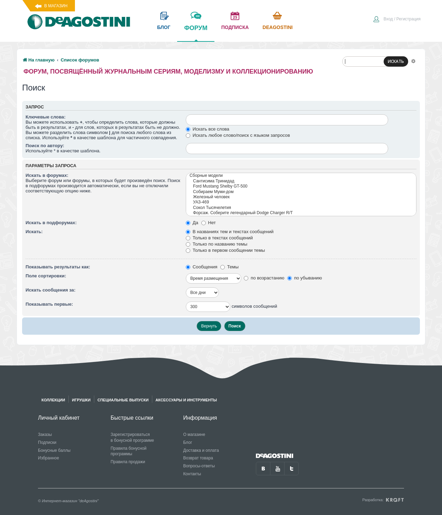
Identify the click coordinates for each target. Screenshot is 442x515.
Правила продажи (127, 461)
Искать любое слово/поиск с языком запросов (238, 135)
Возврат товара (198, 458)
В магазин (55, 5)
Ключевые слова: (46, 117)
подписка (235, 27)
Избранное (48, 458)
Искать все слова (207, 129)
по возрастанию (264, 277)
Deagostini (277, 27)
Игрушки (81, 400)
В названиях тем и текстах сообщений (229, 231)
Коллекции (53, 400)
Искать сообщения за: (51, 290)
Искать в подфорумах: (51, 222)
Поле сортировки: (46, 275)
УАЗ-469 (301, 202)
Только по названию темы (216, 244)
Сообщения (201, 266)
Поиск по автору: (45, 145)
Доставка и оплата (201, 450)
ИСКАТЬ (396, 61)
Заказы (45, 434)
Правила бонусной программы (128, 451)
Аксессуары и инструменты (186, 400)
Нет (208, 222)
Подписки (47, 442)
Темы (229, 266)
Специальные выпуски (122, 400)
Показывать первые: (49, 304)
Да (192, 222)
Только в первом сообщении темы (225, 250)
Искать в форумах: (47, 175)
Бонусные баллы (54, 450)
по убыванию (304, 277)
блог (163, 27)
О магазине (194, 434)
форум (195, 33)
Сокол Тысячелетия (301, 207)
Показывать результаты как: (58, 266)
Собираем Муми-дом (301, 191)
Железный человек (301, 197)
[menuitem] (397, 19)
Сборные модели (301, 175)
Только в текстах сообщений (219, 237)
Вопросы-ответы (199, 466)
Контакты (192, 473)
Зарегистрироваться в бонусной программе (132, 437)
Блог (187, 442)
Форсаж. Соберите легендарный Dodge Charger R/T (301, 213)
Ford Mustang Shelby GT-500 (301, 186)
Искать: (34, 231)
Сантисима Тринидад (301, 181)
